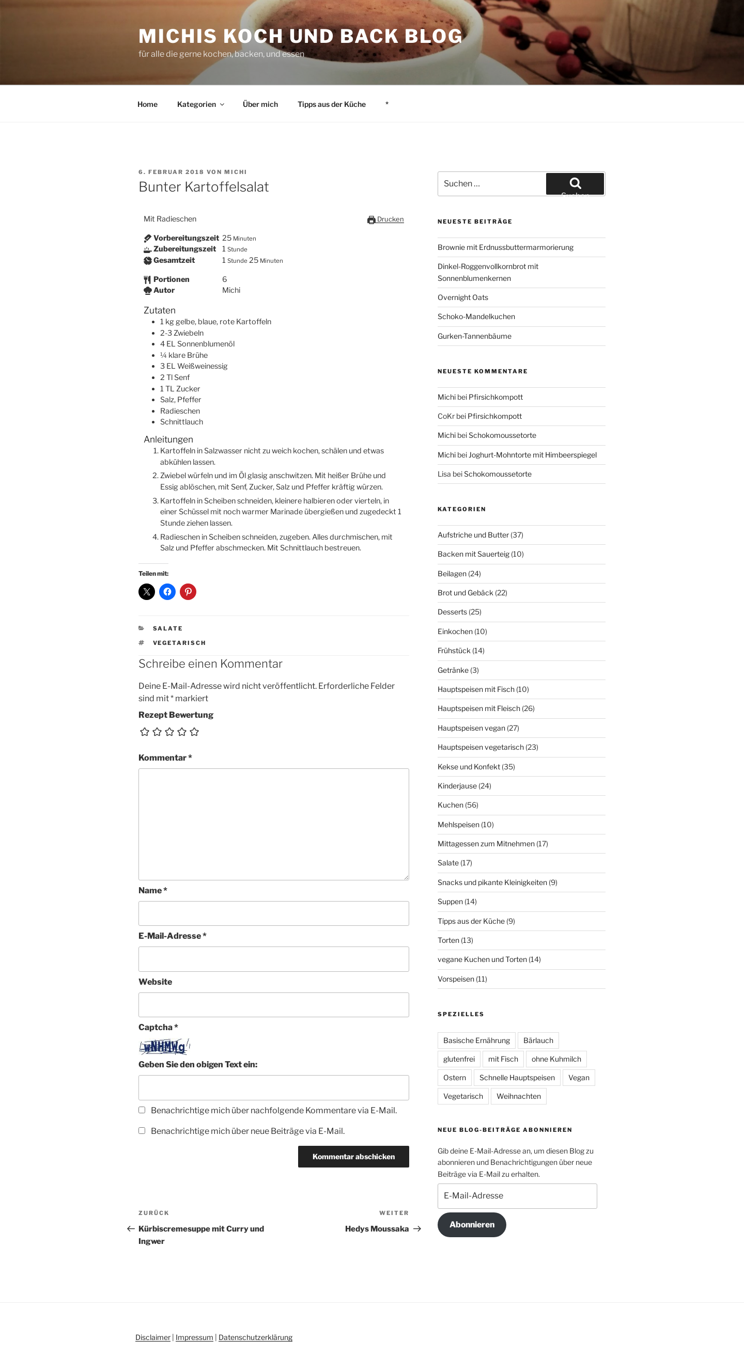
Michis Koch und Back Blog (300, 36)
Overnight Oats (463, 260)
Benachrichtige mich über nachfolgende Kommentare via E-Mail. (274, 1073)
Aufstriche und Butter (473, 497)
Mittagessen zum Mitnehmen (486, 806)
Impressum (194, 1300)
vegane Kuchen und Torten (482, 922)
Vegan (579, 1040)
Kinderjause (457, 748)
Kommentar (165, 720)
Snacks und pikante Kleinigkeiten (492, 845)
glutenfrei (459, 1021)
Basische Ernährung (476, 1003)
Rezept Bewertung (175, 678)
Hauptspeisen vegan (471, 690)
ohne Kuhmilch (556, 1021)
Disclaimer (153, 1300)
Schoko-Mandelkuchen (476, 279)
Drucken (385, 182)
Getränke (453, 632)
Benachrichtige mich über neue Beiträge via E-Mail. (248, 1094)
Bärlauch (538, 1003)
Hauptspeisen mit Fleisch (479, 671)
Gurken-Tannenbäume (475, 298)
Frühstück (454, 613)
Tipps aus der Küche (332, 66)
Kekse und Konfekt (469, 729)
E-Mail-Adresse (172, 899)
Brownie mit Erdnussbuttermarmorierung (506, 210)
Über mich (260, 66)
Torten (448, 902)
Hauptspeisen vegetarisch (481, 709)
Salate (168, 591)
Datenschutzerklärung (255, 1300)
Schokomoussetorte (502, 397)
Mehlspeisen (458, 787)
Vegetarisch (180, 605)
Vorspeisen (456, 941)
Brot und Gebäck (465, 555)
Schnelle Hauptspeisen (517, 1040)
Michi (235, 134)
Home (147, 66)
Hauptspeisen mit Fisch (476, 652)
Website (155, 945)
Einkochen (455, 594)
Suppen (450, 864)
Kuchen (450, 767)
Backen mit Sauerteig (473, 516)
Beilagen (452, 536)
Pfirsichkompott (496, 359)
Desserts (452, 574)
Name (152, 853)
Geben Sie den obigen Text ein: (197, 1027)
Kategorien (201, 66)
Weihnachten (519, 1058)
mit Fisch (503, 1021)
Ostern (454, 1040)
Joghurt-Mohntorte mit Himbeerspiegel (533, 417)
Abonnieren (472, 1187)
